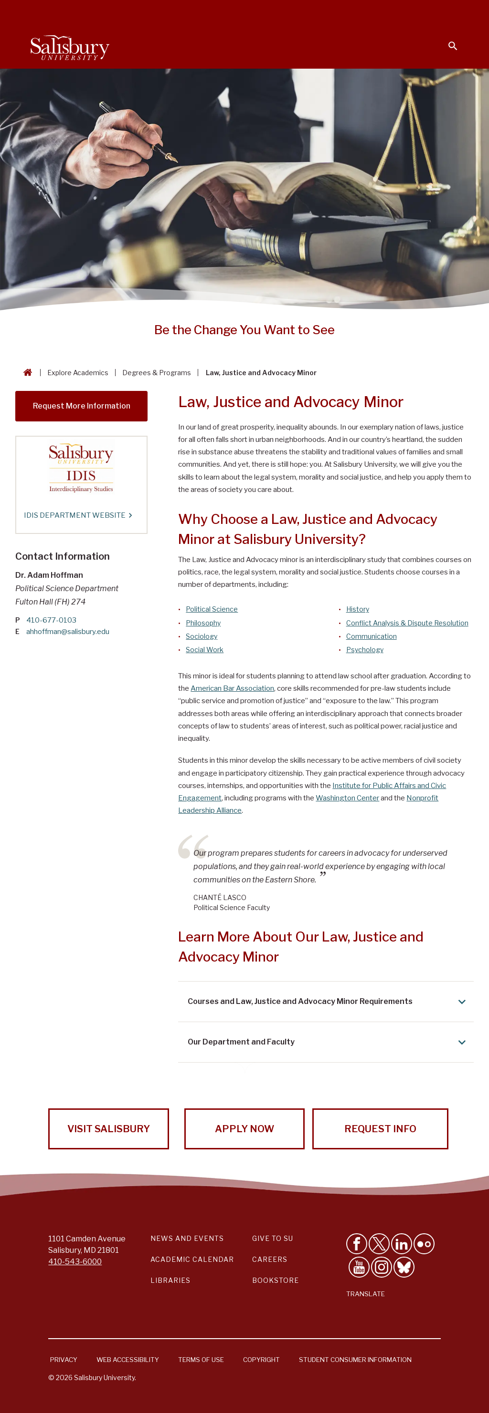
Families (352, 12)
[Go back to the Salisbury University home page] (25, 372)
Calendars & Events (173, 12)
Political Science (212, 609)
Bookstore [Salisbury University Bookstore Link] (275, 1280)
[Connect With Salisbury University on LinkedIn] (401, 1243)
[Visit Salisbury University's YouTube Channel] (359, 1267)
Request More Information (81, 405)
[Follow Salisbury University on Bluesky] (404, 1267)
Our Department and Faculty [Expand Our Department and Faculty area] (328, 1042)
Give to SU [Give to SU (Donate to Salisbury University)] (272, 1238)
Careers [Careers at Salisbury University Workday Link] (269, 1259)
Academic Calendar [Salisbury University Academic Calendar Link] (192, 1259)
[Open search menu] (447, 40)
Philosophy (203, 623)
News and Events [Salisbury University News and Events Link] (187, 1238)
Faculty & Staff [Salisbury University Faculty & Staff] (297, 12)
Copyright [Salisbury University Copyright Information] (261, 1359)
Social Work (204, 649)
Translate (365, 1294)
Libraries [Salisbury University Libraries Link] (170, 1280)
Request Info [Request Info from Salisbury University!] (380, 1129)
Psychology (364, 649)
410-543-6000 (75, 1261)
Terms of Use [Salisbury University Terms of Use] (201, 1359)
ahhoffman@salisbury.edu (67, 631)
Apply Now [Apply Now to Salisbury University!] (244, 1129)
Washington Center (347, 798)
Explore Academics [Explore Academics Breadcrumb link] (77, 373)
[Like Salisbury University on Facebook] (356, 1243)
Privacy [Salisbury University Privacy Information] (63, 1359)
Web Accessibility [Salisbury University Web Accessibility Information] (127, 1359)
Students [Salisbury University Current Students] (239, 12)
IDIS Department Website (77, 515)
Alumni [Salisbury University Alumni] (393, 12)
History (357, 609)
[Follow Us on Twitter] (379, 1243)
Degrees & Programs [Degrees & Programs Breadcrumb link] (156, 373)
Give (439, 12)
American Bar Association (232, 688)
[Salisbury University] (69, 46)
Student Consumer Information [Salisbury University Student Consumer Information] (355, 1359)
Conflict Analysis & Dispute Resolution (407, 623)
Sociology (201, 636)
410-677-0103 (51, 620)
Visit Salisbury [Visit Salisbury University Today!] (108, 1129)
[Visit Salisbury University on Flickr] (424, 1243)
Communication (371, 636)
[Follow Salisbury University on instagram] (381, 1267)
